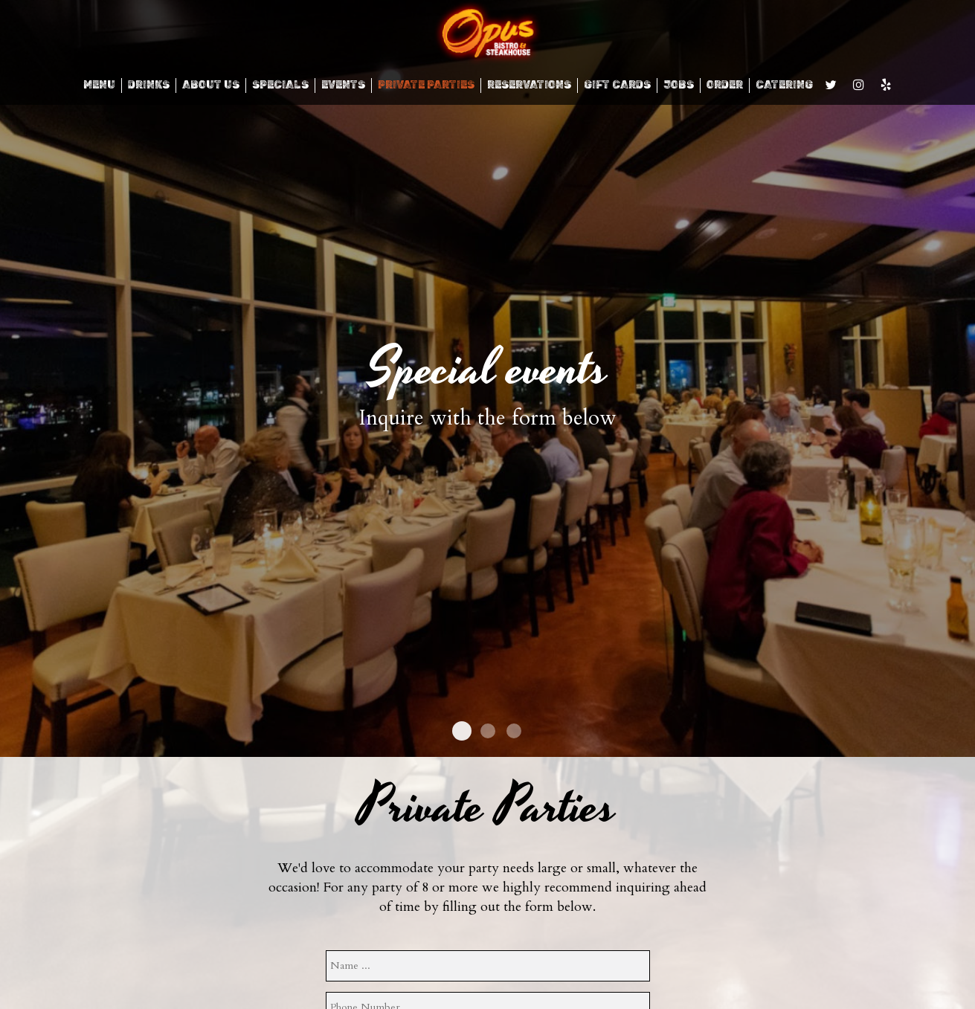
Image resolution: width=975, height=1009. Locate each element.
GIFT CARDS (617, 85)
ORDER (725, 85)
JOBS (678, 85)
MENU (99, 85)
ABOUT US (210, 85)
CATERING (784, 85)
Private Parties (426, 85)
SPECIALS (280, 85)
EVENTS (343, 85)
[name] (488, 965)
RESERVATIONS (529, 85)
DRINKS (149, 85)
